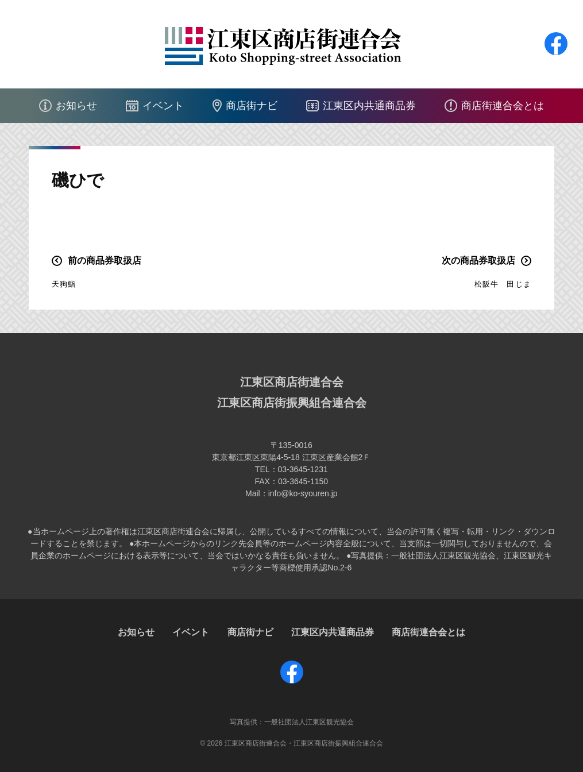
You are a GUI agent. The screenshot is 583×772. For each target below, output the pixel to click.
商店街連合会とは (502, 105)
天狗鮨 (64, 284)
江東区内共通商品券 (369, 105)
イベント (163, 105)
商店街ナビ (251, 105)
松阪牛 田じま (502, 284)
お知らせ (76, 105)
